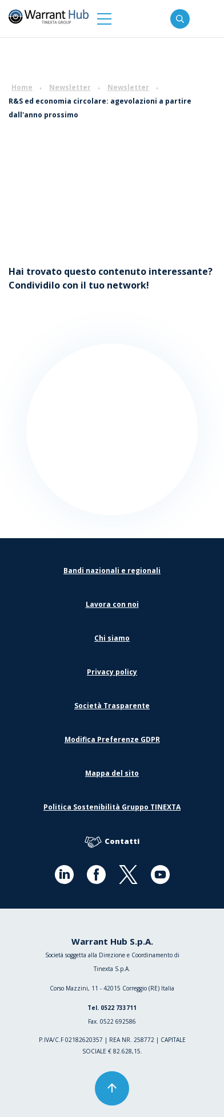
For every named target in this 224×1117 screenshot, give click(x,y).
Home (22, 87)
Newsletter (70, 87)
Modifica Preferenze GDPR (112, 739)
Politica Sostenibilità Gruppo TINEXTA (112, 807)
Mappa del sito (112, 773)
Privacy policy (112, 672)
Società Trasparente (112, 706)
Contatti (112, 842)
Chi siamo (112, 638)
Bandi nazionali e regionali (112, 570)
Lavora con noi (112, 604)
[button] (104, 18)
